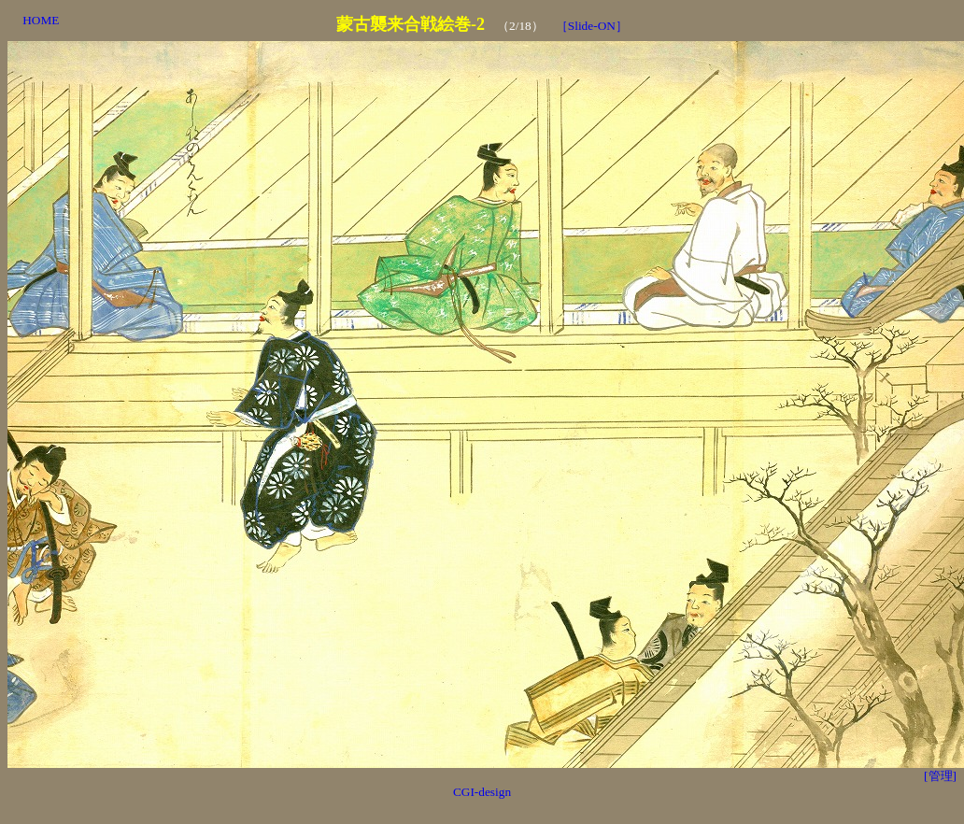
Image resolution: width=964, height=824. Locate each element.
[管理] (940, 776)
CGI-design (482, 792)
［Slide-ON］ (592, 26)
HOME (40, 20)
